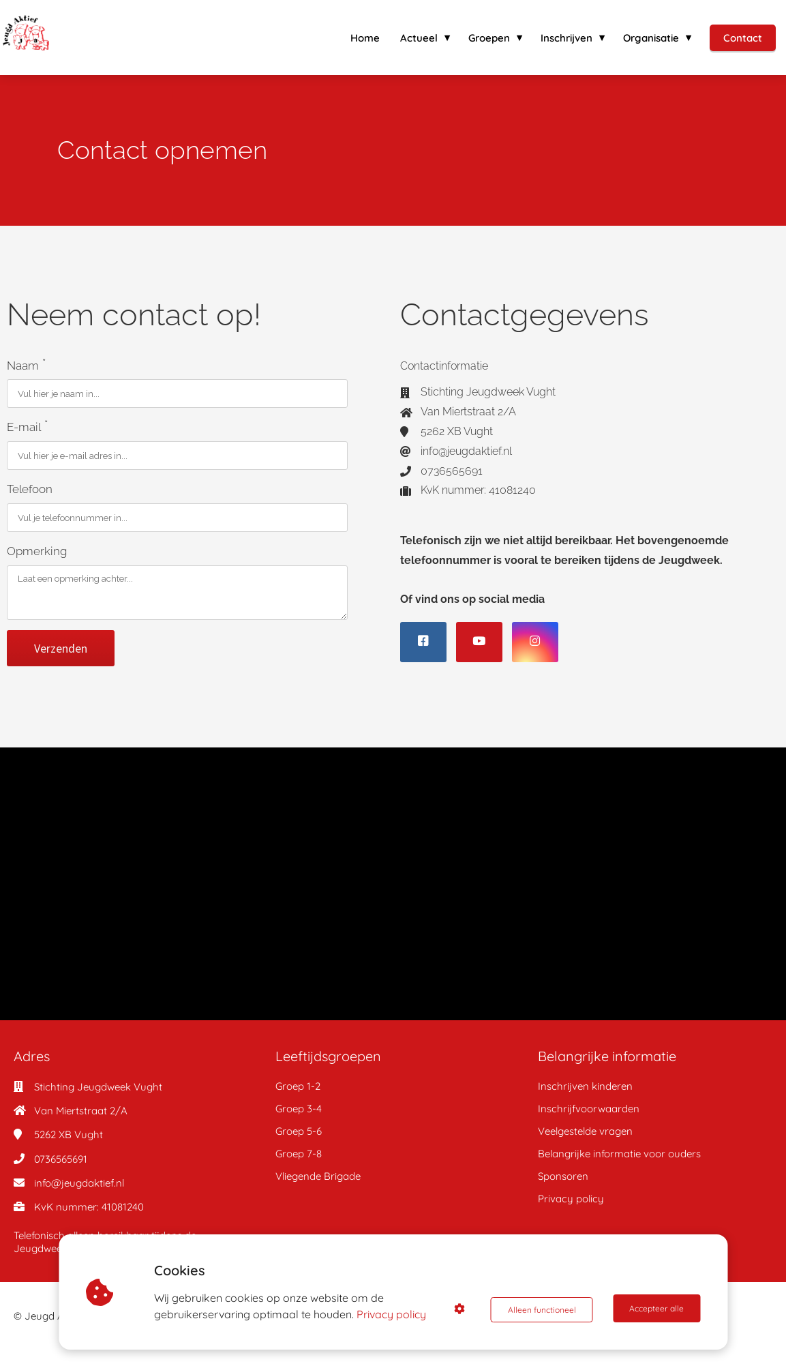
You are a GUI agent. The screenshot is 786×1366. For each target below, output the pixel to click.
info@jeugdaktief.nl (79, 1181)
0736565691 (60, 1157)
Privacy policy (393, 1314)
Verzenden (60, 647)
